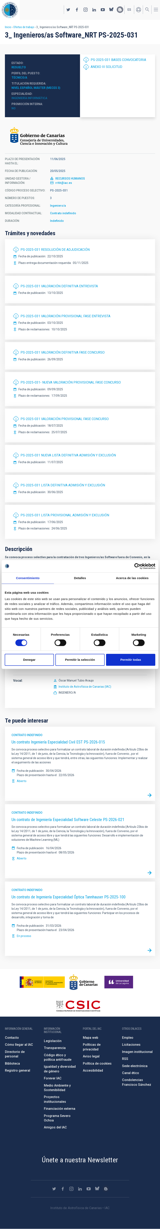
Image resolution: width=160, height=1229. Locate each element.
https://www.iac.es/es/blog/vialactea (120, 9)
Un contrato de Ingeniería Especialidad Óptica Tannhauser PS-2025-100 (68, 897)
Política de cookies (97, 1063)
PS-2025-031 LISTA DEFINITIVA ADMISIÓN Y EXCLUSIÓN (63, 485)
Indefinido (57, 220)
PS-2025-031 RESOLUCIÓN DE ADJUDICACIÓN (55, 250)
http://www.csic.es (78, 1006)
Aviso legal (91, 1056)
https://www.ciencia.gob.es (42, 982)
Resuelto (18, 67)
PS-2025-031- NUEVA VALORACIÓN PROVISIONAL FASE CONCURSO (71, 382)
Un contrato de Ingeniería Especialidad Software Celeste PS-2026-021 (67, 819)
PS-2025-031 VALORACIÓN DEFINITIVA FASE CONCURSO (63, 352)
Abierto (21, 781)
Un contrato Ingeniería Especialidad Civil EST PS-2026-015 (58, 742)
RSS (125, 1059)
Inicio (8, 27)
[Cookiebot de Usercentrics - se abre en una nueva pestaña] (137, 566)
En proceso (24, 936)
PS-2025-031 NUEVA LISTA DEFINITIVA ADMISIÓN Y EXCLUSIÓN (68, 455)
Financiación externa (59, 1109)
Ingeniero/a (58, 205)
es (129, 9)
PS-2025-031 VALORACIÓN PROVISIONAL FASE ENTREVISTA (65, 316)
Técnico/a (19, 77)
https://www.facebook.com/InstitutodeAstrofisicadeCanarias (77, 9)
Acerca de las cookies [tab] (132, 578)
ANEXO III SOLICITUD (106, 67)
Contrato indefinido (63, 213)
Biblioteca (12, 1063)
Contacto (12, 1038)
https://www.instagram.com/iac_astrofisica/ (85, 9)
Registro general (17, 1070)
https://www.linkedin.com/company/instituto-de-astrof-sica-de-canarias (94, 9)
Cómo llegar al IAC (19, 1045)
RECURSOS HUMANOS (70, 178)
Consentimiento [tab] (28, 578)
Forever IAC (53, 1078)
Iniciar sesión (138, 9)
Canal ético (130, 1073)
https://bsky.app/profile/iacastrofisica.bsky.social (111, 9)
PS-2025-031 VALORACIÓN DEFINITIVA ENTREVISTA (59, 286)
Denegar (29, 659)
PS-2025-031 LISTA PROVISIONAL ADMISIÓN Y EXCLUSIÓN (65, 515)
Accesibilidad (93, 1070)
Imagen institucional (137, 1052)
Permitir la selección (80, 659)
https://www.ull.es (119, 982)
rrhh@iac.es (63, 182)
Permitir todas (130, 659)
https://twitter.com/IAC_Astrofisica (68, 9)
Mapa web (90, 1038)
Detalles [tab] (80, 578)
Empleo (127, 1038)
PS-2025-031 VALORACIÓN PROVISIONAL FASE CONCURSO (65, 419)
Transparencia (55, 1048)
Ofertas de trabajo (23, 27)
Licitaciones (131, 1045)
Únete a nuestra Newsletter (80, 1160)
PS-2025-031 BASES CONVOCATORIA (118, 60)
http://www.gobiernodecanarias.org (83, 982)
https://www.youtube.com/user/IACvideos (102, 9)
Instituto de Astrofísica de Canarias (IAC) (85, 686)
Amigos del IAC (55, 1127)
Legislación (53, 1041)
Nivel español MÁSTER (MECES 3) (35, 87)
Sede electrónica (134, 1066)
